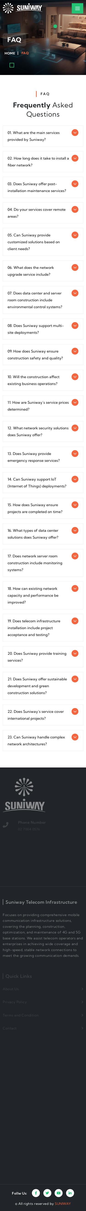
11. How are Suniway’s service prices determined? (38, 406)
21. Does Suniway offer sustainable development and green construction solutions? (37, 686)
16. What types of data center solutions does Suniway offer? (33, 534)
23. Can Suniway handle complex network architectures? (36, 740)
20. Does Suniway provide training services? (37, 657)
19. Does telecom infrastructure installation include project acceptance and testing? (34, 628)
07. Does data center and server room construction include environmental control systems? (35, 300)
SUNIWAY (63, 1204)
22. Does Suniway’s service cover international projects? (36, 715)
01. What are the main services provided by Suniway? (34, 136)
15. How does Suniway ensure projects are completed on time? (35, 508)
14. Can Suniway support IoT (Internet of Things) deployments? (37, 482)
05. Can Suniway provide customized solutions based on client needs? (34, 242)
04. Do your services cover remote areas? (37, 213)
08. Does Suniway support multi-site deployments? (36, 329)
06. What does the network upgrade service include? (31, 271)
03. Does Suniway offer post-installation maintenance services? (37, 187)
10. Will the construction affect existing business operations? (33, 380)
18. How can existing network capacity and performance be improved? (33, 595)
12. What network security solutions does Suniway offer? (38, 431)
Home (10, 53)
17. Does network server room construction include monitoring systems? (35, 563)
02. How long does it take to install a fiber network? (38, 161)
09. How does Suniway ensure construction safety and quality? (35, 354)
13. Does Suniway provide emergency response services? (34, 457)
